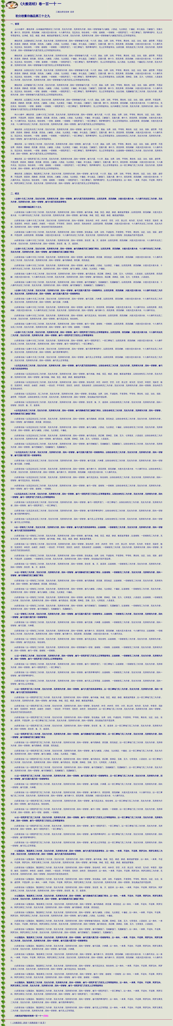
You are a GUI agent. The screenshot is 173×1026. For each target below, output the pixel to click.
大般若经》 (19, 1023)
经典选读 (33, 1023)
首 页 (42, 1023)
